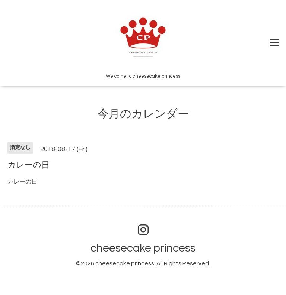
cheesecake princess (143, 248)
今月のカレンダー (143, 114)
